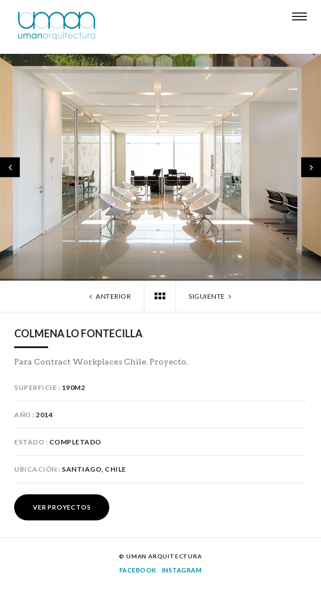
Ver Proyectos (62, 507)
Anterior (109, 296)
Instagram (182, 570)
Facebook (137, 570)
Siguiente (211, 296)
